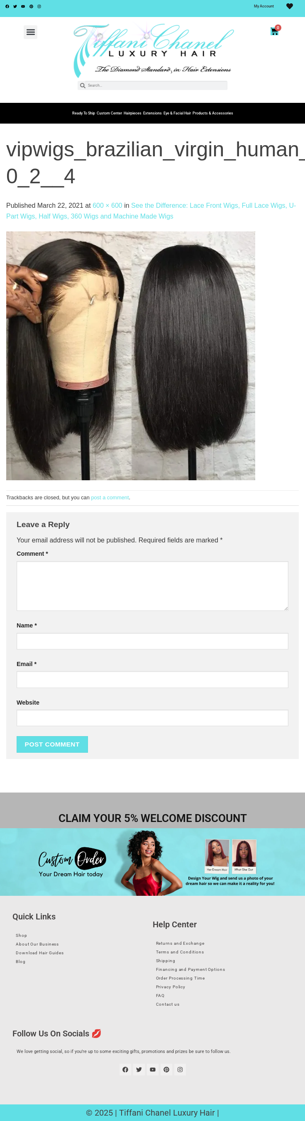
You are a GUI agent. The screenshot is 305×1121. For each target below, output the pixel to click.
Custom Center (109, 113)
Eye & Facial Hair (177, 113)
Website (28, 702)
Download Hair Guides (40, 953)
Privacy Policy (171, 987)
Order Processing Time (180, 978)
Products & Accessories (213, 113)
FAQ (160, 995)
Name (27, 625)
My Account (264, 6)
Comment (32, 553)
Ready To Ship (83, 113)
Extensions (152, 113)
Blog (21, 961)
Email (27, 664)
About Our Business (37, 944)
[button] (30, 32)
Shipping (166, 960)
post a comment (110, 497)
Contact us (168, 1004)
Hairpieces (133, 113)
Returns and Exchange (180, 943)
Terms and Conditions (180, 952)
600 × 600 (107, 205)
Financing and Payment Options (190, 969)
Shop (21, 935)
